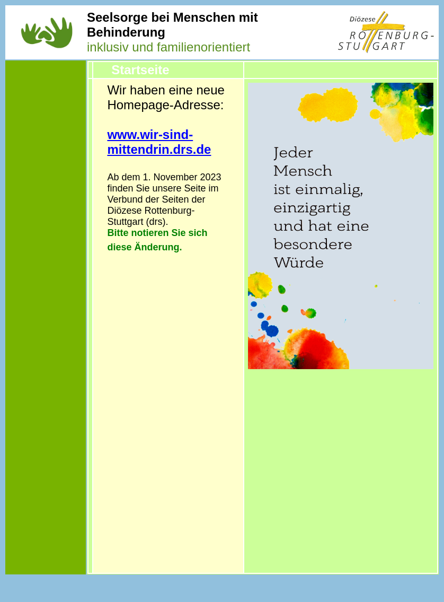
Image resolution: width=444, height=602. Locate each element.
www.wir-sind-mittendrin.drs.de (159, 141)
